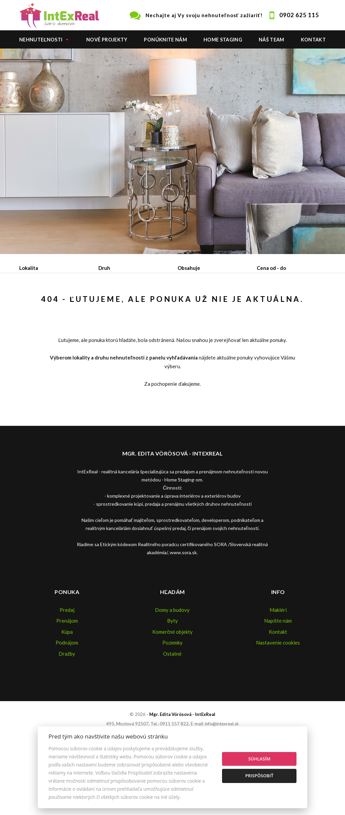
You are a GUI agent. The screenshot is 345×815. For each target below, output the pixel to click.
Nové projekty (107, 39)
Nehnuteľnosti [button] (40, 39)
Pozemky (172, 707)
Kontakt (313, 39)
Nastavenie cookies (278, 707)
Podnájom (44, 319)
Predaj (40, 303)
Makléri (278, 674)
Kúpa (120, 303)
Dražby (67, 718)
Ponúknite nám (165, 39)
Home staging (222, 39)
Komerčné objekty (172, 696)
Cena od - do (271, 268)
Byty (172, 685)
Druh (104, 268)
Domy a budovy (172, 674)
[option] (172, 151)
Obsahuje (189, 268)
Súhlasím (259, 759)
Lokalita (28, 268)
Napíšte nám (278, 685)
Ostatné (172, 718)
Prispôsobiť (259, 776)
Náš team (271, 39)
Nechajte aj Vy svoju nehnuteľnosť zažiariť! (204, 15)
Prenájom (81, 303)
